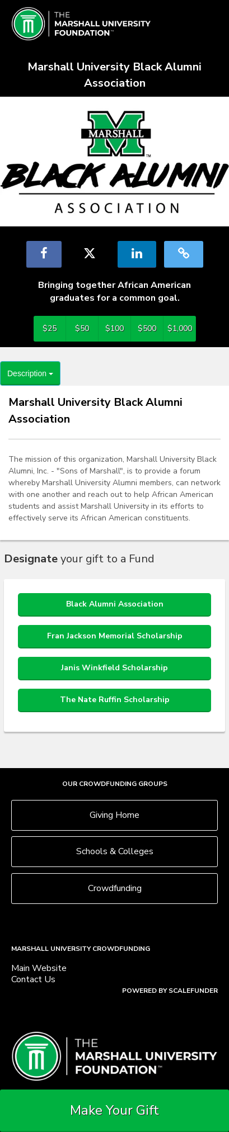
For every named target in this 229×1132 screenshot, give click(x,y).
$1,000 (179, 328)
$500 (147, 328)
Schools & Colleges (114, 851)
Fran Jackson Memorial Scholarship (115, 636)
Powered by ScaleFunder (170, 990)
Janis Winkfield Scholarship (114, 667)
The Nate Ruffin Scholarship (115, 699)
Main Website (39, 968)
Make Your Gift (114, 1110)
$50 (82, 328)
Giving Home (114, 815)
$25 (50, 328)
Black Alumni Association (114, 604)
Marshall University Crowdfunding (80, 948)
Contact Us (33, 979)
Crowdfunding (115, 888)
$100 (114, 328)
